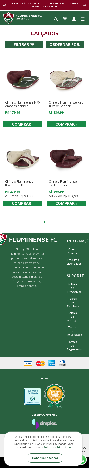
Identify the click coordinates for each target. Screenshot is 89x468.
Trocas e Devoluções (72, 331)
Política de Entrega (72, 316)
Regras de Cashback (72, 302)
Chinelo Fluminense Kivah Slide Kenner (19, 183)
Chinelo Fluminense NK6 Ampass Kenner (22, 104)
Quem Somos (72, 251)
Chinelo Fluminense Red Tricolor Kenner (66, 104)
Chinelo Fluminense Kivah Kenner (63, 183)
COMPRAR (23, 124)
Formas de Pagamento (72, 345)
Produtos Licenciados (72, 262)
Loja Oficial (22, 18)
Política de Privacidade (72, 287)
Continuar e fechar (45, 458)
